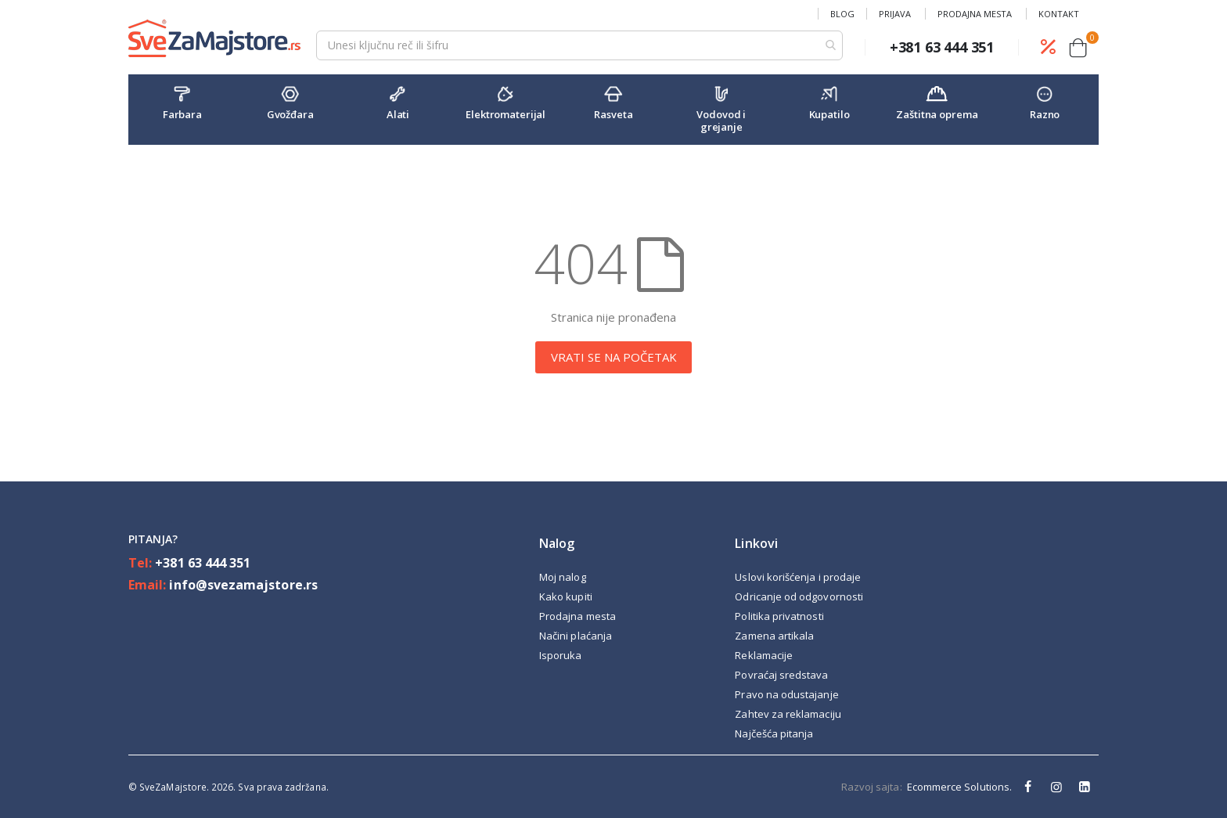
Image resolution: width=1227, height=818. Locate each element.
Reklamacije (764, 655)
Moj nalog (562, 577)
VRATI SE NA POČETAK (614, 357)
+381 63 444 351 (202, 562)
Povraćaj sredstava (781, 675)
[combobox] (579, 45)
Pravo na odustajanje (786, 694)
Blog (842, 14)
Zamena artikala (774, 636)
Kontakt (1058, 14)
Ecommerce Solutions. (959, 787)
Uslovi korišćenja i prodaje (798, 577)
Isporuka (560, 655)
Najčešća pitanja (774, 733)
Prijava (895, 14)
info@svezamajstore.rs (243, 584)
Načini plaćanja (575, 636)
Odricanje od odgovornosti (799, 596)
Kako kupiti (565, 596)
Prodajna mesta (974, 14)
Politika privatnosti (779, 616)
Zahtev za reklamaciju (787, 714)
